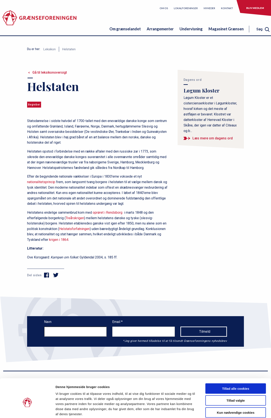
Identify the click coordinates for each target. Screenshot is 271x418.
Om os (164, 8)
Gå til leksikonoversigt (49, 72)
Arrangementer (160, 29)
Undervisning (191, 29)
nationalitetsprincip (41, 182)
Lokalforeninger (186, 8)
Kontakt (227, 8)
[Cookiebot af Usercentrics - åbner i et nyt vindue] (27, 410)
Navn (47, 322)
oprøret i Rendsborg (107, 212)
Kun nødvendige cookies (235, 391)
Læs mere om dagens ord (212, 138)
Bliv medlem (255, 8)
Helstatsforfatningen (74, 229)
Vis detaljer (220, 409)
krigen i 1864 (58, 240)
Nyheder (209, 8)
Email (116, 322)
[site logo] (39, 20)
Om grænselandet (125, 29)
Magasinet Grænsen (226, 29)
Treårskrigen (75, 218)
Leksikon (49, 49)
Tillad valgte (236, 379)
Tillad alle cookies (235, 367)
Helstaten (69, 49)
